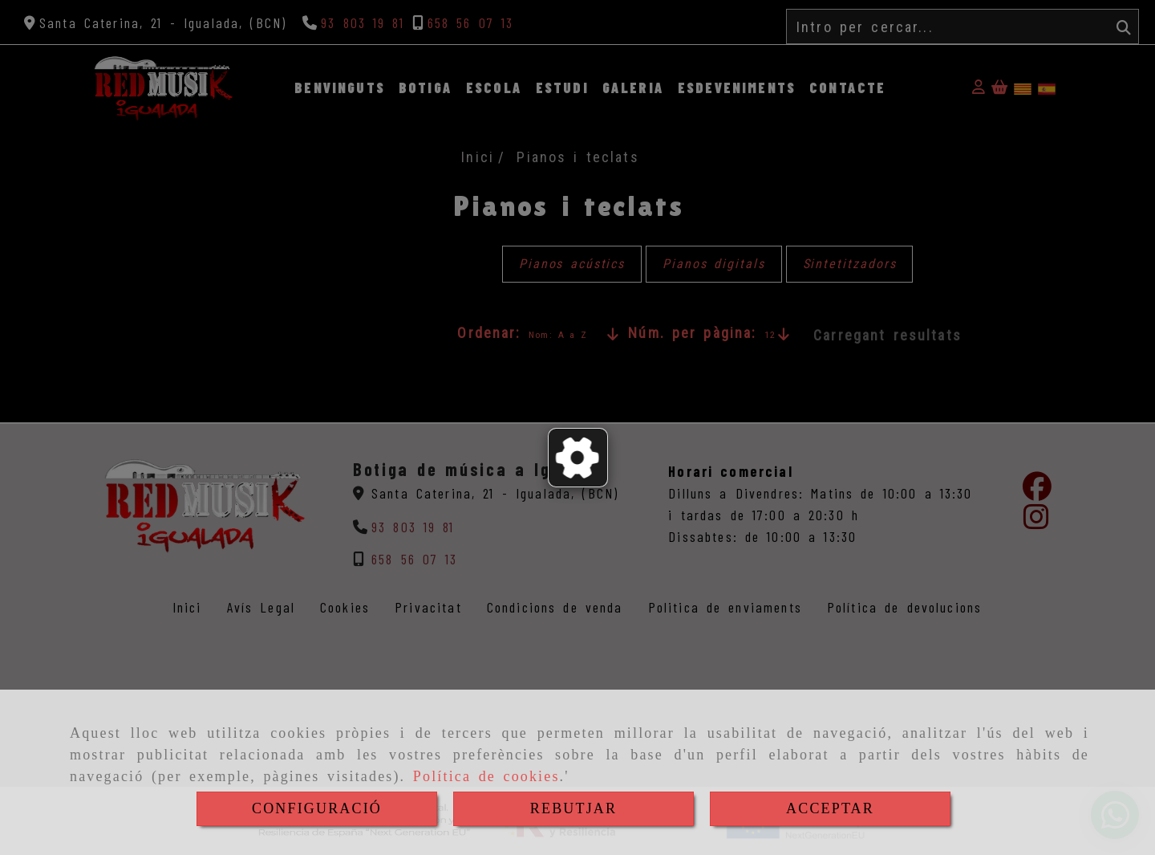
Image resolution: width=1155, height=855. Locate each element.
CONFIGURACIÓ (317, 808)
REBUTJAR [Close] (573, 808)
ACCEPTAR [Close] (830, 808)
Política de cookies (486, 776)
